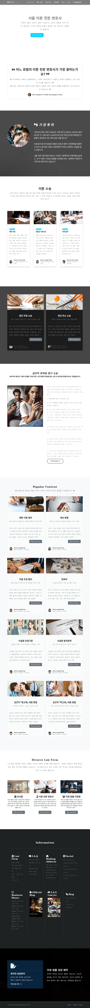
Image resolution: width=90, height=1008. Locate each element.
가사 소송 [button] (48, 2)
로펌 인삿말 (15, 862)
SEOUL (13, 2)
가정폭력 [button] (56, 2)
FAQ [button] (63, 2)
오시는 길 (15, 880)
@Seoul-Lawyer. (68, 860)
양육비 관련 (32, 871)
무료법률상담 (77, 2)
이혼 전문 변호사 (17, 865)
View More (55, 461)
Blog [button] (69, 2)
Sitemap (75, 1005)
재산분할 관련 (33, 868)
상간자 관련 (32, 874)
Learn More (52, 35)
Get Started (37, 35)
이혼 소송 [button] (39, 2)
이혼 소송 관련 (34, 860)
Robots (81, 1005)
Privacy (69, 1005)
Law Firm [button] (30, 2)
